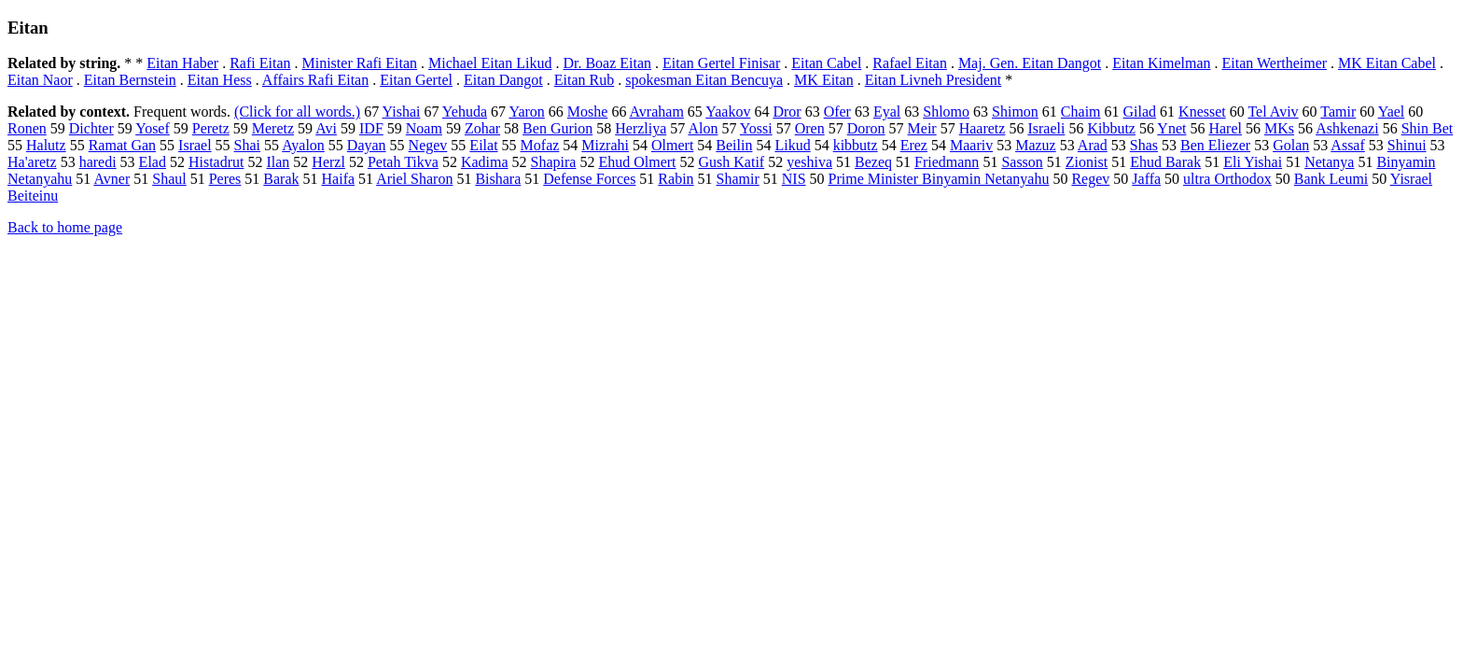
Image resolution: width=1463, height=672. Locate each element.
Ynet (1171, 128)
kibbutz (855, 145)
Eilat (483, 145)
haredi (98, 162)
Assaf (1347, 145)
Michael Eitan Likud (489, 63)
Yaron (526, 111)
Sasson (1021, 162)
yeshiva (809, 162)
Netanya (1329, 162)
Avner (111, 179)
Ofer (837, 111)
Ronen (27, 128)
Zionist (1087, 162)
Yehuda (464, 111)
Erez (913, 145)
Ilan (277, 162)
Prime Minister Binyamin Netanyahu (939, 179)
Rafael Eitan (909, 63)
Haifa (338, 179)
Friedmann (946, 162)
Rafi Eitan (260, 63)
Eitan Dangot (503, 80)
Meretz (273, 128)
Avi (326, 128)
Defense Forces (589, 179)
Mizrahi (605, 145)
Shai (247, 145)
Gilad (1140, 111)
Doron (866, 128)
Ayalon (303, 145)
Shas (1144, 145)
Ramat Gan (122, 145)
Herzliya (640, 128)
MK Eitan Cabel (1387, 63)
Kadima (485, 162)
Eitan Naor (40, 80)
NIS (794, 179)
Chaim (1081, 111)
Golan (1291, 145)
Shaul (169, 179)
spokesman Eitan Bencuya (704, 80)
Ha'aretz (32, 162)
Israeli (1046, 128)
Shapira (554, 162)
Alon (703, 128)
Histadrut (216, 162)
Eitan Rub (584, 80)
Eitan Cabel (826, 63)
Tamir (1338, 111)
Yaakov (727, 111)
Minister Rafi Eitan (360, 63)
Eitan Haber (182, 63)
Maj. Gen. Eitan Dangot (1029, 63)
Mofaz (540, 145)
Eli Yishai (1252, 162)
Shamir (738, 179)
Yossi (756, 128)
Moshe (587, 111)
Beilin (734, 145)
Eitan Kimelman (1161, 63)
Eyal (886, 111)
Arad (1093, 145)
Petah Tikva (403, 162)
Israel (195, 145)
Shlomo (946, 111)
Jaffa (1146, 179)
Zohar (482, 128)
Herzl (328, 162)
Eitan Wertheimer (1274, 63)
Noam (424, 128)
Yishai (402, 111)
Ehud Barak (1165, 162)
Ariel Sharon (414, 179)
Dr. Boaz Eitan (607, 63)
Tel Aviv (1272, 111)
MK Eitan (824, 80)
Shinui (1407, 145)
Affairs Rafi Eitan (315, 80)
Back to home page (64, 227)
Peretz (211, 128)
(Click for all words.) (297, 111)
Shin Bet (1427, 128)
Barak (281, 179)
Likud (792, 145)
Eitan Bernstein (130, 80)
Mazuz (1035, 145)
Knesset (1202, 111)
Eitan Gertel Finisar (721, 63)
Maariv (971, 145)
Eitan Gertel (416, 80)
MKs (1279, 128)
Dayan (366, 145)
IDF (371, 128)
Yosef (152, 128)
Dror (787, 111)
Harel (1225, 128)
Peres (225, 179)
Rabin (675, 179)
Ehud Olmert (637, 162)
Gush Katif (732, 162)
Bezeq (873, 162)
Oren (810, 128)
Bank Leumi (1331, 179)
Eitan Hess (220, 80)
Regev (1090, 179)
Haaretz (982, 128)
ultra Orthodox (1227, 179)
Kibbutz (1111, 128)
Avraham (657, 111)
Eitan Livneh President (933, 80)
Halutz (46, 145)
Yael (1391, 111)
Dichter (91, 128)
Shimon (1015, 111)
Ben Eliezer (1215, 145)
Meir (922, 128)
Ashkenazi (1347, 128)
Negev (428, 145)
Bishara (498, 179)
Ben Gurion (557, 128)
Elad (152, 162)
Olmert (672, 145)
